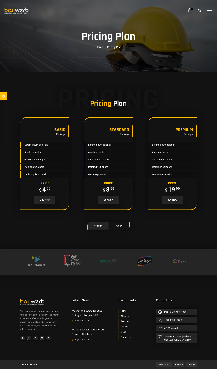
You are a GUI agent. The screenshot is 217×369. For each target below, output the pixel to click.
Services (125, 321)
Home (123, 311)
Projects (125, 326)
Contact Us (126, 337)
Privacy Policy (164, 364)
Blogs (123, 332)
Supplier (191, 364)
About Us (125, 316)
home (99, 47)
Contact (179, 364)
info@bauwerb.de (172, 328)
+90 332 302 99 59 (173, 320)
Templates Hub (28, 364)
